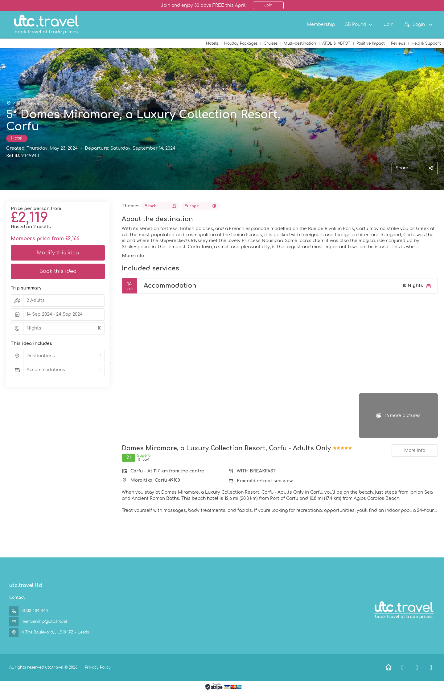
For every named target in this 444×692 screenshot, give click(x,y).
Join (268, 5)
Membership (321, 24)
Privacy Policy (98, 667)
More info (133, 255)
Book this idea (57, 271)
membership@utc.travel (44, 621)
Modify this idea (58, 253)
